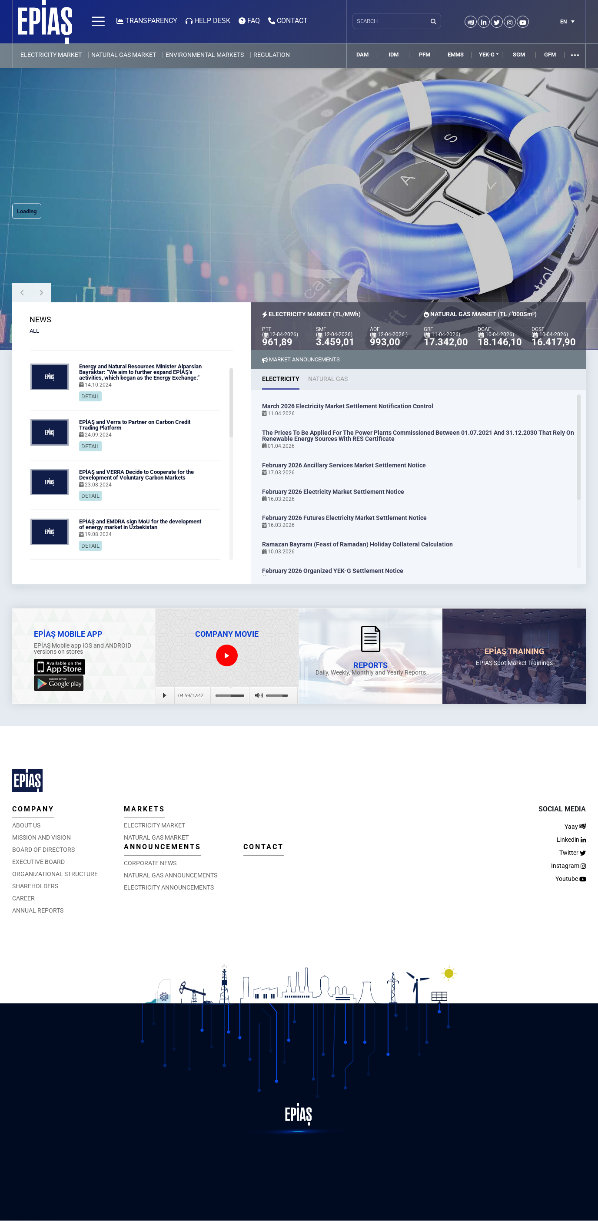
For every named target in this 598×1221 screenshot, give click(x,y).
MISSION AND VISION (41, 837)
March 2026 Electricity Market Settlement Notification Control (347, 406)
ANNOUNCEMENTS (162, 847)
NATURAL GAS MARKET (123, 55)
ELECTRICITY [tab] (280, 378)
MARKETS (144, 809)
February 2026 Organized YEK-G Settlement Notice (332, 571)
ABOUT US (26, 825)
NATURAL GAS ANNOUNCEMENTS (170, 875)
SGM (519, 54)
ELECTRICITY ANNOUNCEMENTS (169, 887)
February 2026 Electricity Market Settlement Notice (333, 492)
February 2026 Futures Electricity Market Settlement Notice (344, 518)
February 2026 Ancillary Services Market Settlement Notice (344, 465)
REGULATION (271, 55)
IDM (394, 54)
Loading (27, 211)
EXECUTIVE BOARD (38, 861)
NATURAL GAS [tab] (328, 378)
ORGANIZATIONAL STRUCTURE (55, 873)
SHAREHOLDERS (35, 886)
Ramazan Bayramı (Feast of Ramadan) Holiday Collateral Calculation (357, 544)
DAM (362, 54)
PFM (424, 54)
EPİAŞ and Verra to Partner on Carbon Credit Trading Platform (134, 425)
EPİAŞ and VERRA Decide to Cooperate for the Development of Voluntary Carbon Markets (136, 475)
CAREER (23, 898)
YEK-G (487, 54)
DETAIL (90, 396)
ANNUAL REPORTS (37, 910)
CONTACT (263, 847)
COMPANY (33, 809)
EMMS (456, 54)
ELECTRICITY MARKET (51, 55)
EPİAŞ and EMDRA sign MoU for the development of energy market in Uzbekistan (140, 524)
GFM (550, 54)
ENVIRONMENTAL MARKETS (205, 55)
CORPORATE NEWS (150, 863)
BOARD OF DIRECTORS (43, 849)
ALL (34, 331)
